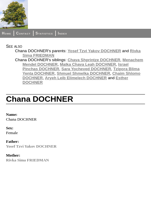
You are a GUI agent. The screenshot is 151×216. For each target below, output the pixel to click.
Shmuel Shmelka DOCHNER (83, 73)
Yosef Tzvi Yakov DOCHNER (94, 51)
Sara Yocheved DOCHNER (86, 69)
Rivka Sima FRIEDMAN (27, 160)
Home (6, 33)
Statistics (44, 33)
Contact (23, 33)
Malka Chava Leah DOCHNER (88, 64)
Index (62, 33)
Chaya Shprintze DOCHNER (94, 60)
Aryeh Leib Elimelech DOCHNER (76, 78)
